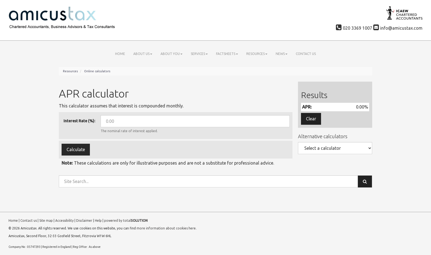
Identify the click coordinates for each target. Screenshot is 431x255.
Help (98, 220)
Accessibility (64, 220)
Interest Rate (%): (79, 121)
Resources (256, 54)
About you (172, 54)
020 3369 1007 (354, 28)
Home (120, 54)
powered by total (126, 220)
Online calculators (97, 71)
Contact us (306, 54)
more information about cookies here (166, 228)
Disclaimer (84, 220)
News (282, 54)
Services (199, 54)
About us (142, 54)
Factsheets (227, 54)
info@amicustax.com (397, 28)
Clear (311, 118)
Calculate (76, 149)
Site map (46, 220)
